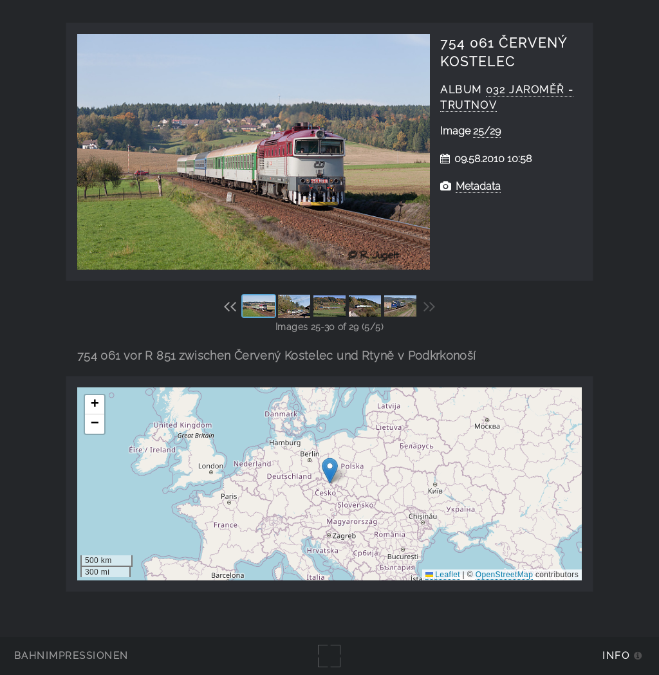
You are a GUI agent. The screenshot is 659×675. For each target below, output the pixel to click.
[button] (330, 471)
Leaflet (442, 574)
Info (615, 655)
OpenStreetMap (504, 574)
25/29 (487, 131)
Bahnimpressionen (71, 655)
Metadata (478, 186)
